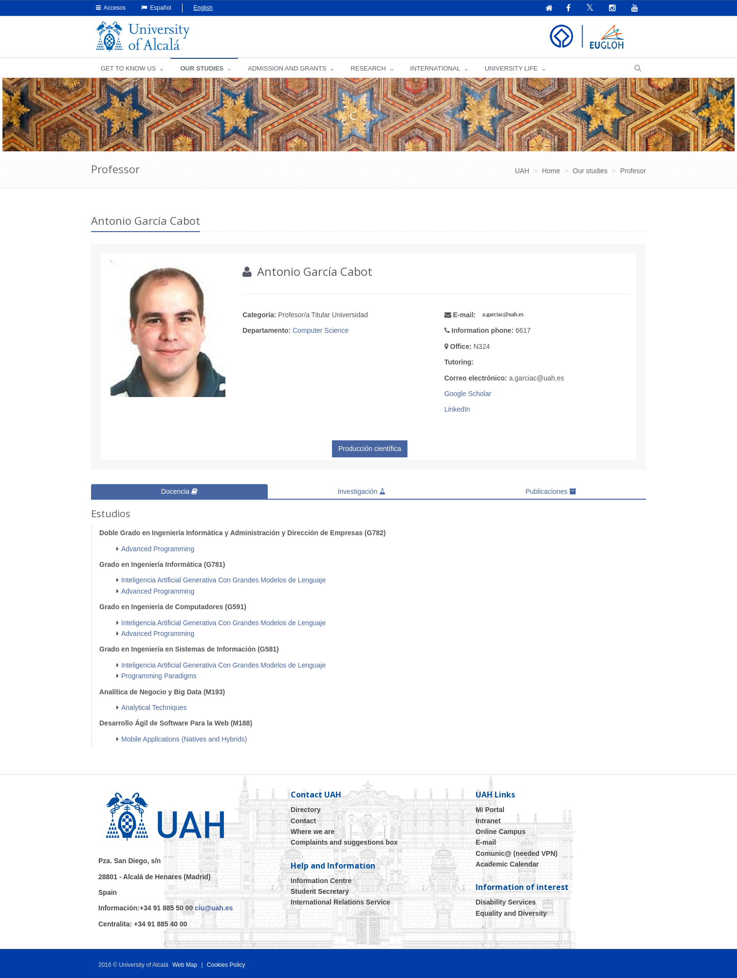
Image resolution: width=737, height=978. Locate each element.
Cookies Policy (226, 964)
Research (368, 68)
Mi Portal (490, 809)
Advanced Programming (157, 548)
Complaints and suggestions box (344, 842)
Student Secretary (320, 891)
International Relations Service (340, 902)
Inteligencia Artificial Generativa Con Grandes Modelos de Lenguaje (223, 580)
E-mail (486, 842)
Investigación (362, 491)
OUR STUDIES (201, 68)
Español (156, 7)
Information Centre (321, 880)
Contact (303, 820)
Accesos (111, 7)
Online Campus (501, 831)
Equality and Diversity (511, 913)
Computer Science (321, 330)
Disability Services (506, 902)
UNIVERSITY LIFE (511, 68)
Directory (305, 809)
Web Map (184, 964)
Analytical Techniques (153, 707)
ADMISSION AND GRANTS (287, 68)
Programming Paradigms (159, 676)
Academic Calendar (507, 864)
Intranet (488, 820)
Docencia (179, 491)
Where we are (312, 831)
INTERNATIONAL (435, 68)
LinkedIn (457, 409)
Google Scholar (468, 394)
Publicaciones (550, 491)
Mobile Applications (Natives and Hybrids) (184, 739)
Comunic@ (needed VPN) (516, 853)
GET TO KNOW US (128, 68)
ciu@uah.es (214, 908)
